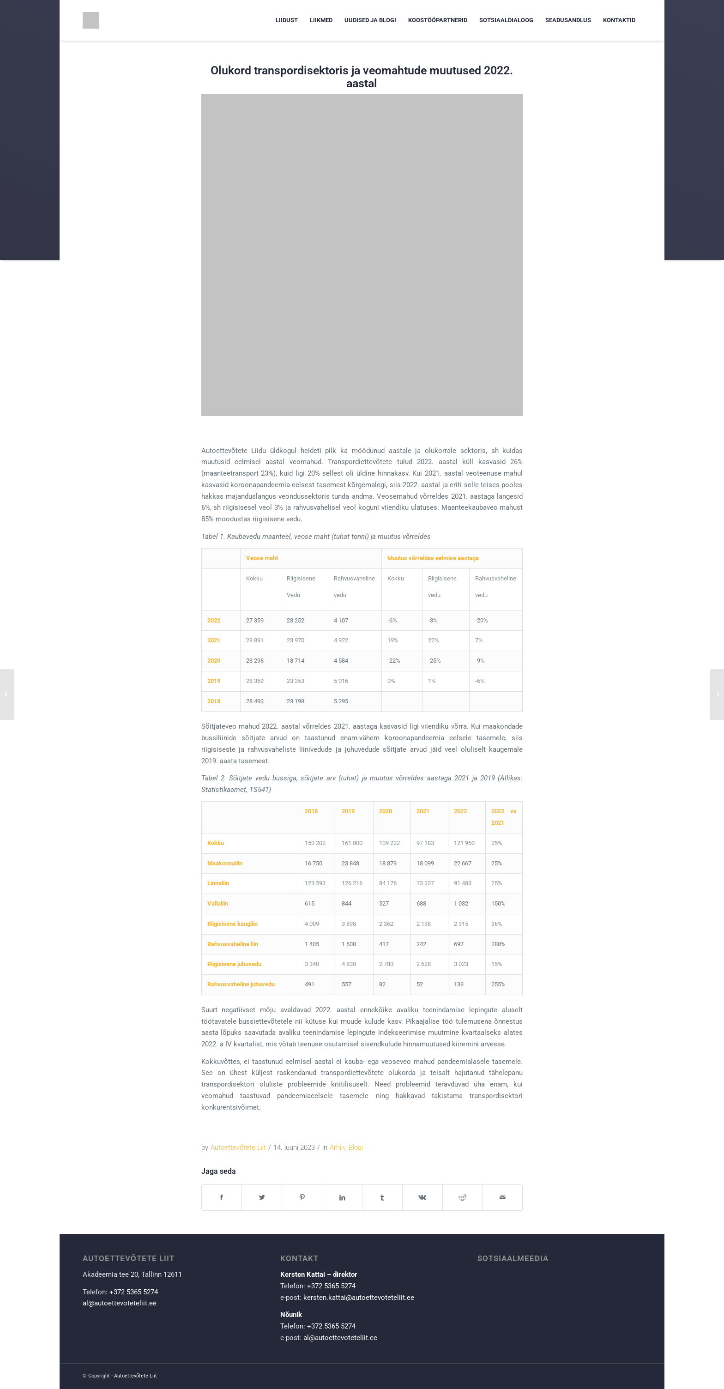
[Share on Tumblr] (382, 1197)
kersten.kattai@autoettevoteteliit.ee (358, 1297)
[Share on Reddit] (463, 1197)
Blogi (356, 1147)
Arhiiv (337, 1147)
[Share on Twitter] (262, 1197)
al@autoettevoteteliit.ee (120, 1303)
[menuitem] (287, 20)
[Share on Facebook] (222, 1197)
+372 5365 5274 (133, 1292)
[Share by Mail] (503, 1197)
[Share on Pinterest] (302, 1197)
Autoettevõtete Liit (238, 1147)
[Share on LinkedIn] (342, 1197)
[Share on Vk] (422, 1197)
